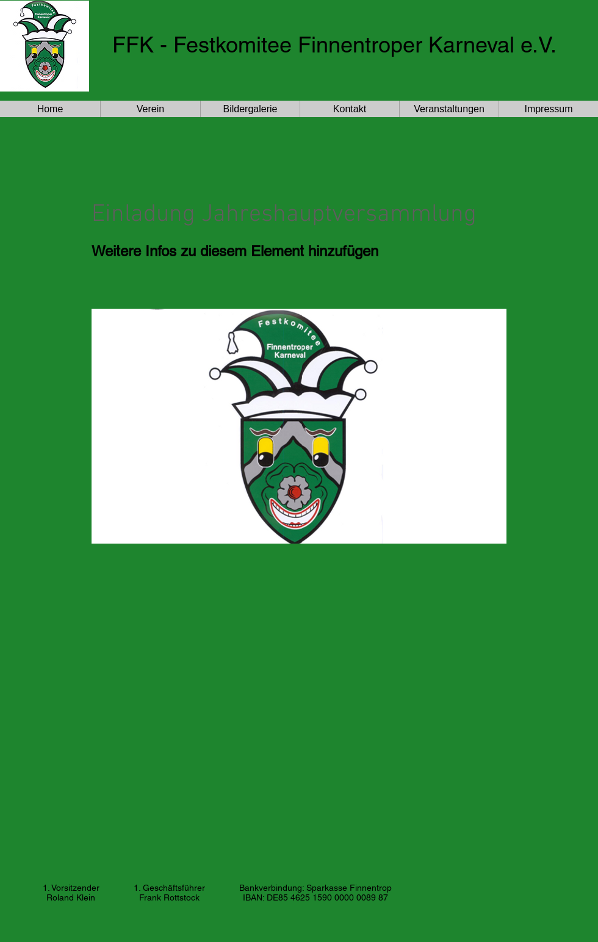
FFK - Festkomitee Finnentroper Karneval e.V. (334, 44)
